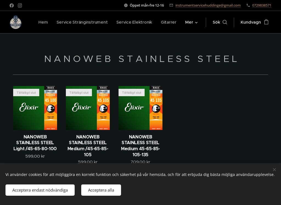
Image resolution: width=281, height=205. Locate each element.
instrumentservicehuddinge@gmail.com (208, 5)
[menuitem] (41, 22)
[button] (220, 22)
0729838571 (261, 5)
